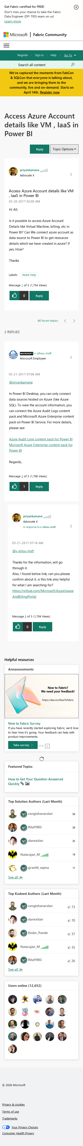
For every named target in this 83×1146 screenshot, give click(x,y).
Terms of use (10, 1111)
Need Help (29, 274)
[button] (39, 149)
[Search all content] (46, 65)
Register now (50, 92)
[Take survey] (23, 745)
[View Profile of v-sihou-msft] (43, 353)
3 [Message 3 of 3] (25, 616)
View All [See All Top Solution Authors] (15, 877)
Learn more (12, 21)
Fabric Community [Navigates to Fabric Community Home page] (50, 34)
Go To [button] (68, 55)
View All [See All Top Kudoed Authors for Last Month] (15, 969)
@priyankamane (21, 382)
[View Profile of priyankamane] (29, 170)
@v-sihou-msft (23, 551)
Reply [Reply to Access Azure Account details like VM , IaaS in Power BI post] (39, 296)
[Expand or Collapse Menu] (6, 45)
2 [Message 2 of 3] (22, 476)
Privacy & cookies (13, 1104)
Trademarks (9, 1118)
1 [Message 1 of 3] (22, 285)
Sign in (39, 55)
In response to (39, 527)
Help (53, 55)
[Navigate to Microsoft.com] (15, 34)
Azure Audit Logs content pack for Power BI (41, 439)
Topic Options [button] (63, 149)
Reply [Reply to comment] (39, 486)
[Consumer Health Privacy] (41, 1133)
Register (22, 55)
